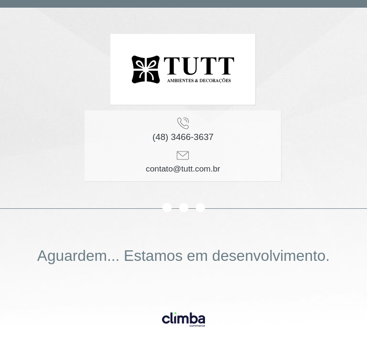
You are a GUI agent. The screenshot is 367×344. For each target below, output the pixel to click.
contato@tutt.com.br (183, 168)
